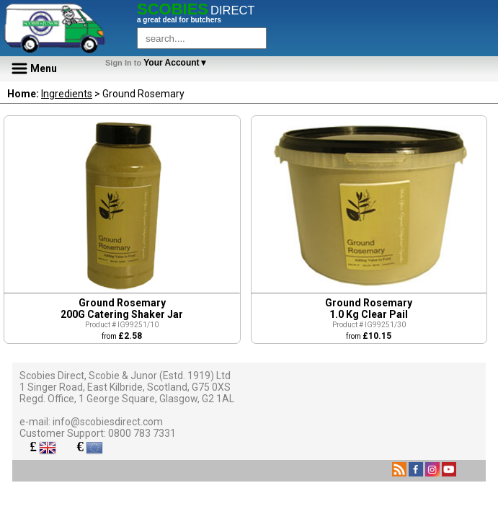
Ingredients (66, 93)
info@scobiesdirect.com (108, 421)
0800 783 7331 (142, 433)
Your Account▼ (159, 63)
